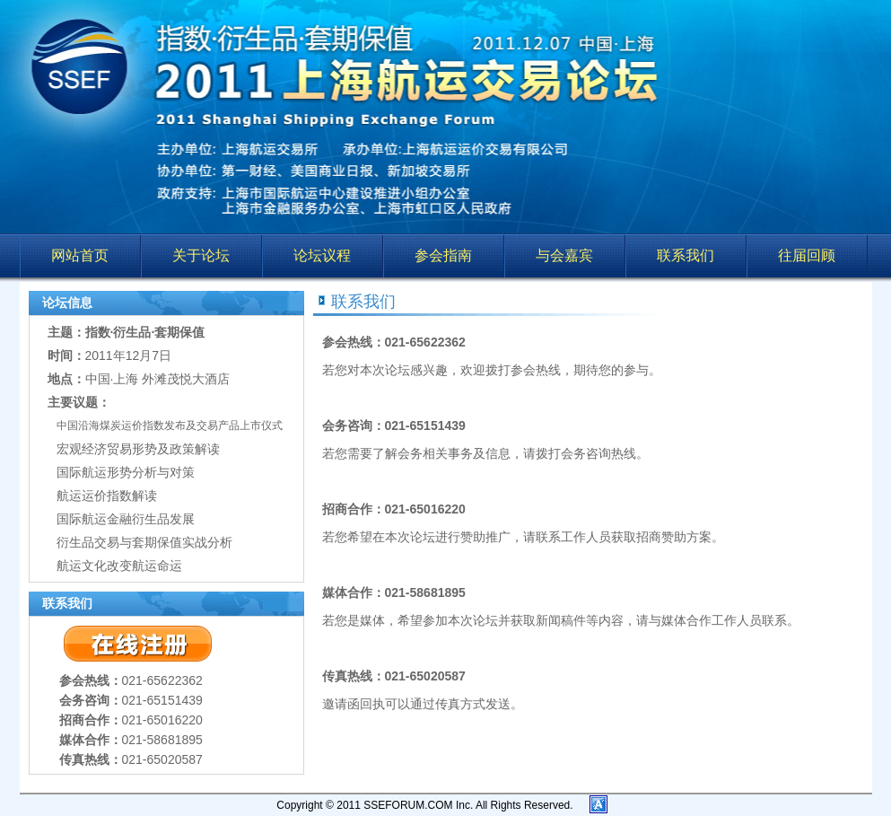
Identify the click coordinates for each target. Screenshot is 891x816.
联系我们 (685, 255)
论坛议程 (322, 255)
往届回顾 (806, 255)
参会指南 (443, 255)
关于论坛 (201, 255)
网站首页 (80, 255)
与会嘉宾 (564, 255)
